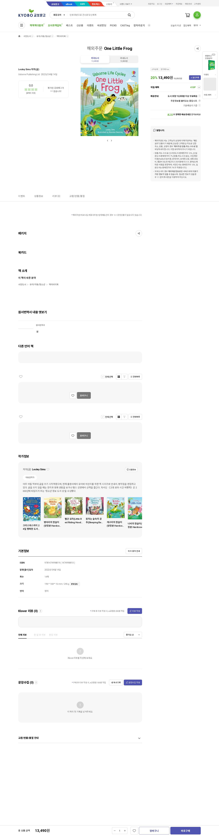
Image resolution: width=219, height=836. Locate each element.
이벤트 (90, 25)
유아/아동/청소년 (43, 36)
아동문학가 (29, 477)
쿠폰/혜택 (207, 95)
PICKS (113, 25)
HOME (19, 36)
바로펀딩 (101, 25)
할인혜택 (187, 25)
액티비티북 (61, 36)
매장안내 (188, 4)
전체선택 (109, 377)
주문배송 (179, 4)
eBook (69, 4)
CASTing (125, 25)
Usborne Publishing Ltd (29, 74)
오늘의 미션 (176, 25)
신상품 (79, 25)
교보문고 (55, 4)
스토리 (109, 4)
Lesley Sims (24, 69)
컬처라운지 (139, 25)
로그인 (159, 4)
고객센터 (197, 4)
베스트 (69, 25)
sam (82, 3)
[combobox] (58, 15)
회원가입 (151, 4)
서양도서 (27, 36)
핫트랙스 (96, 4)
